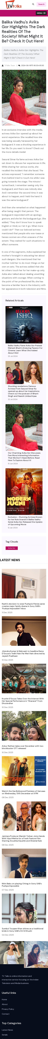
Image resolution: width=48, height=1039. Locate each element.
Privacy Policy (8, 1009)
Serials (5, 1034)
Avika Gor (11, 548)
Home (4, 999)
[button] (41, 13)
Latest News (7, 1030)
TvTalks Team (10, 65)
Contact (5, 1014)
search (41, 4)
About (5, 1004)
